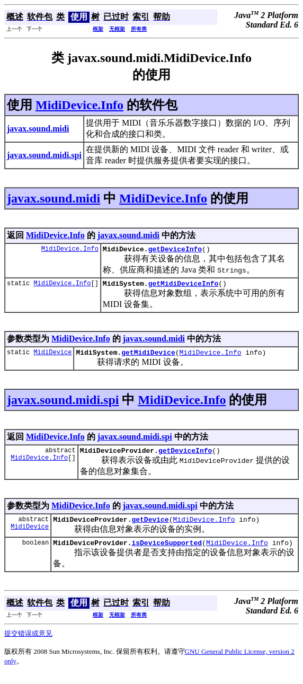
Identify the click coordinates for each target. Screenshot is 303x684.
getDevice (149, 527)
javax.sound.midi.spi (63, 404)
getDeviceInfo (175, 250)
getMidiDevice (148, 357)
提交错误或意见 (28, 643)
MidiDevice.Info (79, 105)
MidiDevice (52, 356)
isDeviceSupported (166, 552)
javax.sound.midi (53, 198)
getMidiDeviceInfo (183, 286)
